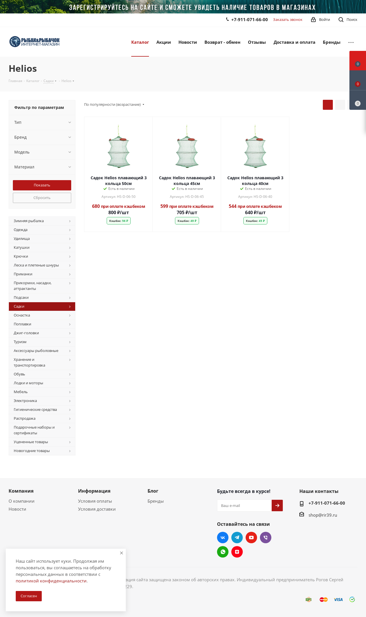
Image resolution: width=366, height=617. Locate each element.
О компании (22, 501)
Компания (21, 491)
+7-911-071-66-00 (249, 19)
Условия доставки (97, 509)
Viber (265, 537)
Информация (94, 491)
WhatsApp (222, 552)
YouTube (251, 537)
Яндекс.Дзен (237, 552)
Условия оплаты (95, 501)
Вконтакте (222, 537)
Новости (17, 509)
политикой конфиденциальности (51, 581)
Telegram (237, 537)
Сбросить (42, 197)
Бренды (156, 501)
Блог (153, 491)
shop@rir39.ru (323, 515)
